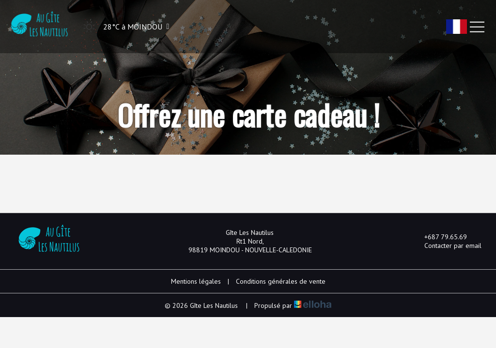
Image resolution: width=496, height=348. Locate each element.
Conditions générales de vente (281, 281)
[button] (123, 27)
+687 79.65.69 (440, 236)
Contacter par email (447, 245)
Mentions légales (196, 281)
